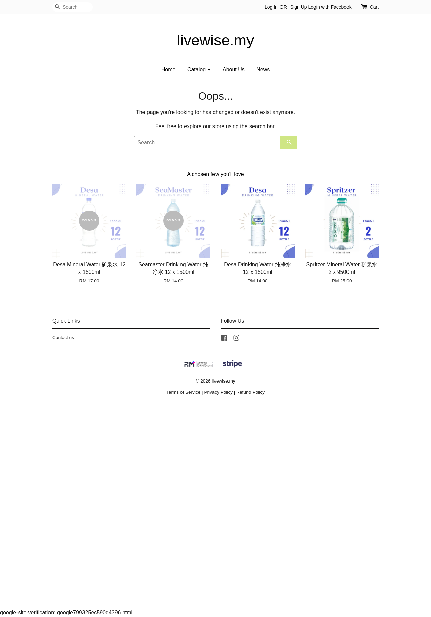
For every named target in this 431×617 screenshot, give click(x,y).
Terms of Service (183, 392)
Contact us (63, 337)
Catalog (199, 69)
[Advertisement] (202, 507)
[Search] (72, 7)
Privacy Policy (218, 392)
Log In (271, 7)
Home (168, 69)
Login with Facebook (329, 7)
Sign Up (298, 7)
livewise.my (215, 40)
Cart (374, 7)
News (263, 69)
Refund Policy (250, 392)
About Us (234, 69)
